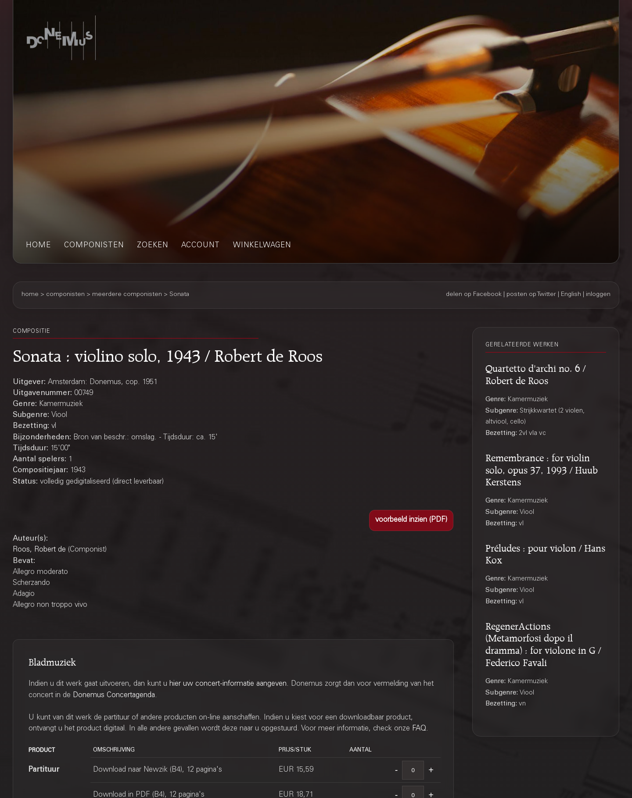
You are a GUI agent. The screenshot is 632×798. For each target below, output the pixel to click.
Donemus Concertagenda (114, 695)
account (200, 245)
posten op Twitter (531, 295)
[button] (411, 520)
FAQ (419, 729)
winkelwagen (262, 245)
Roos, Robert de (39, 550)
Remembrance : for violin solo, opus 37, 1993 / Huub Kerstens (541, 469)
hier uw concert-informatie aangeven (228, 684)
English (571, 295)
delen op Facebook (474, 295)
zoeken (152, 245)
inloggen (598, 295)
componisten (94, 245)
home (38, 245)
